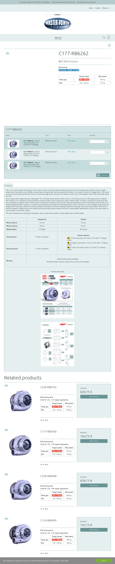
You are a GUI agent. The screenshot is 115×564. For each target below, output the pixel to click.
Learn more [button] (64, 560)
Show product (94, 396)
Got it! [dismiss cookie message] (104, 560)
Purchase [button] (102, 175)
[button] (109, 45)
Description (8, 186)
